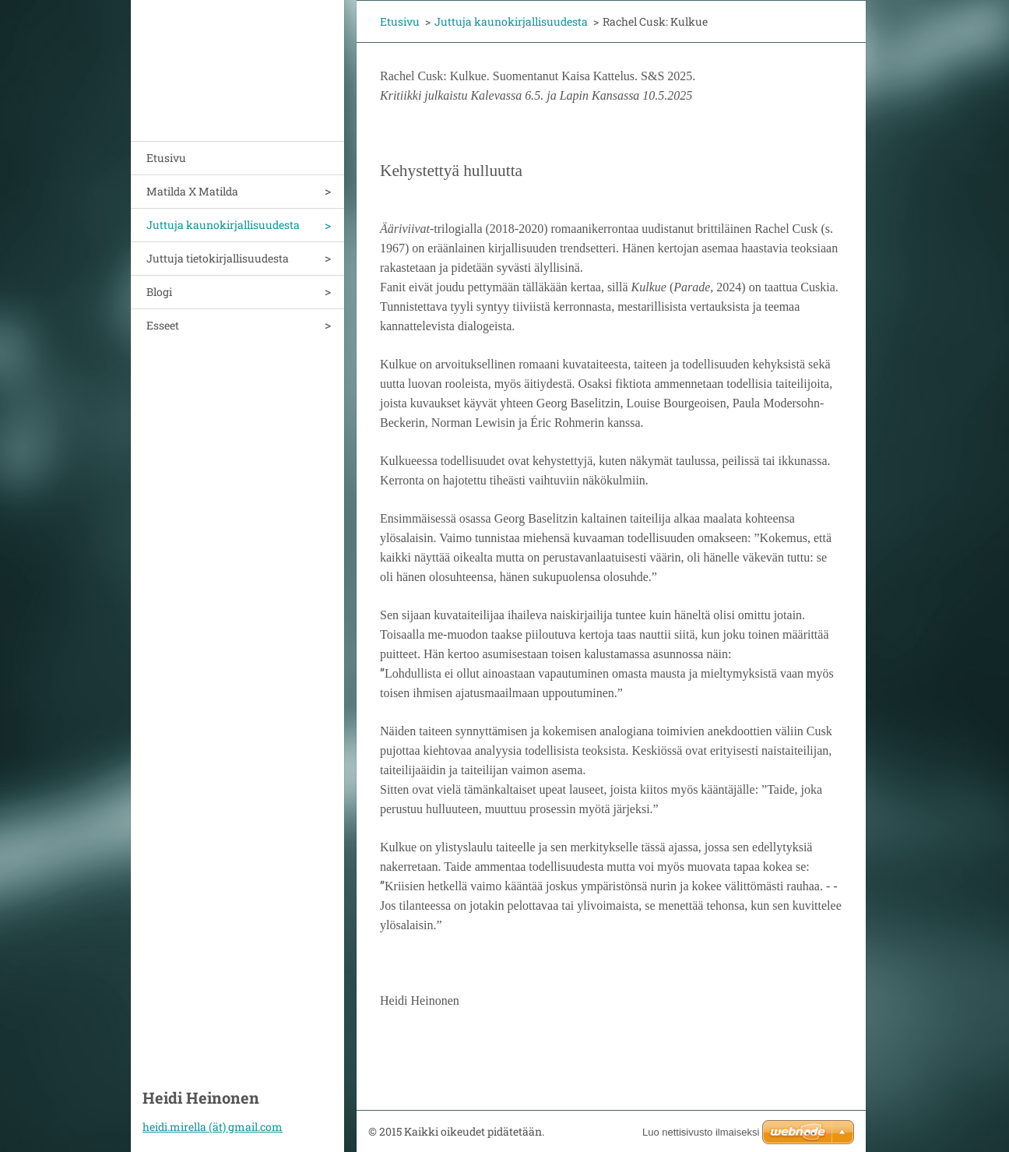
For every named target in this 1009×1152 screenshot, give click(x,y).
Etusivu (166, 157)
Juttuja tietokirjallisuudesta (217, 258)
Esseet (162, 325)
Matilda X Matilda (192, 191)
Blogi (159, 291)
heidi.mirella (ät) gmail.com (212, 1126)
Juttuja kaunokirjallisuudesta (223, 224)
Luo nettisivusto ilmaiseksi (700, 1132)
